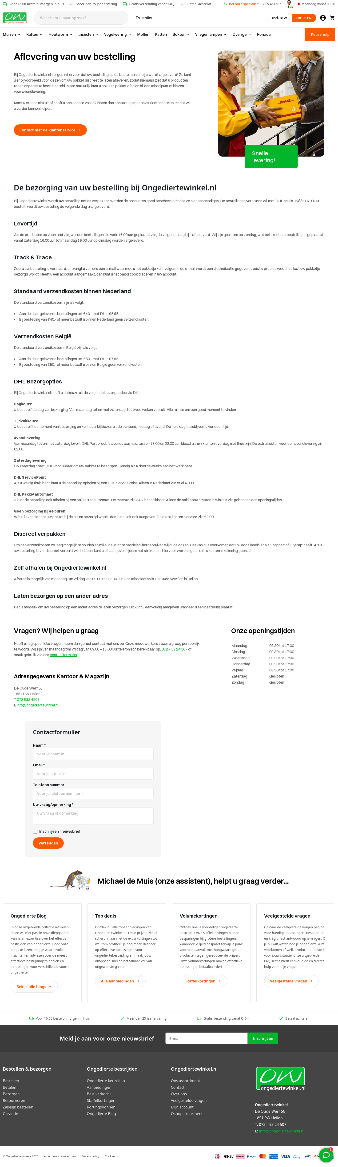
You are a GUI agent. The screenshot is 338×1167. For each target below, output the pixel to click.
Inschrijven (263, 1038)
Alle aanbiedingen (120, 981)
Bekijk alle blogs (34, 986)
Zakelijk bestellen (18, 1107)
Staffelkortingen (203, 981)
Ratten (34, 34)
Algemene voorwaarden (60, 1156)
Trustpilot (144, 17)
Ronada (264, 34)
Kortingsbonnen (101, 1107)
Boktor (181, 34)
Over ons (179, 1093)
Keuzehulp (320, 34)
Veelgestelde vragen (291, 981)
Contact (178, 1087)
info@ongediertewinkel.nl (37, 705)
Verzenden (48, 843)
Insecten (88, 34)
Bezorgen (11, 1093)
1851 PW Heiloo (269, 1117)
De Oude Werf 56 (270, 1111)
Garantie (10, 1113)
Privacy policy (90, 1156)
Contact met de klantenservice (50, 130)
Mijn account (182, 1107)
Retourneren (14, 1100)
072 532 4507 (271, 4)
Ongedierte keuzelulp (106, 1080)
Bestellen (11, 1080)
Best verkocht (99, 1093)
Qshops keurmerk (187, 1113)
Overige (241, 34)
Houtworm (61, 34)
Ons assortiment (185, 1080)
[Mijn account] (323, 18)
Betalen (9, 1087)
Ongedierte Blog (101, 1113)
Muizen (12, 34)
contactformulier (63, 654)
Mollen (143, 34)
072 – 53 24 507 (175, 649)
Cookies (110, 1156)
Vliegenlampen (211, 34)
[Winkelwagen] (332, 18)
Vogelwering (117, 34)
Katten (161, 34)
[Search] (81, 18)
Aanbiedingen (99, 1087)
